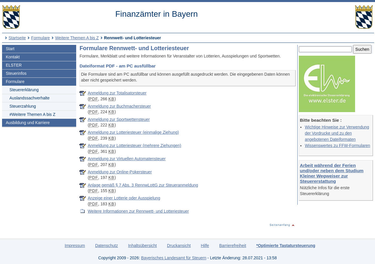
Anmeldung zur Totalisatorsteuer (117, 93)
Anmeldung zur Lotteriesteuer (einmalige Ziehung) (133, 132)
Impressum (75, 245)
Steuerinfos (16, 73)
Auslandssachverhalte (29, 98)
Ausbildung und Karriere (28, 122)
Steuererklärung (24, 89)
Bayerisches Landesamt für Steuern (174, 257)
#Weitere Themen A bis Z (32, 114)
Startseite (17, 37)
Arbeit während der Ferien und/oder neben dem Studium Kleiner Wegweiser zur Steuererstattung (332, 173)
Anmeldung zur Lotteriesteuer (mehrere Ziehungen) (134, 145)
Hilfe (205, 245)
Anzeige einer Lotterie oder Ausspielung (124, 198)
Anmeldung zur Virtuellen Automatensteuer (127, 158)
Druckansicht (179, 245)
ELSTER (14, 65)
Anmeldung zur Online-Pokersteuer (120, 172)
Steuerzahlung (22, 106)
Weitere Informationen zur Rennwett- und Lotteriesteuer (138, 211)
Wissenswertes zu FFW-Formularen (337, 145)
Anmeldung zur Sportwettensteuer (119, 119)
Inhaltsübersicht (142, 245)
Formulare (40, 37)
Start (10, 48)
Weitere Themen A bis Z (77, 37)
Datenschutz (106, 245)
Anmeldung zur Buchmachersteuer (119, 106)
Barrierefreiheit (232, 245)
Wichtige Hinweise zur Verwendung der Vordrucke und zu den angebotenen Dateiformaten (337, 133)
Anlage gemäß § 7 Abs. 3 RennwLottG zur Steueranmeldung (143, 185)
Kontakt (13, 57)
